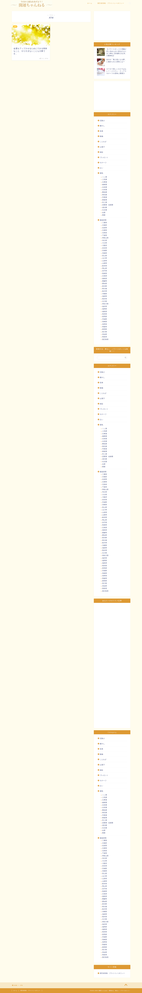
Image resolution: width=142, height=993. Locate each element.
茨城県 (104, 319)
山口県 (104, 258)
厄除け (102, 120)
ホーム (89, 3)
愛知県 (104, 283)
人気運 (104, 179)
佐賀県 (104, 228)
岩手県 (104, 271)
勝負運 (104, 192)
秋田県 (104, 314)
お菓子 (102, 147)
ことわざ (103, 141)
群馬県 (104, 316)
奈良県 (104, 248)
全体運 (104, 187)
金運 (103, 212)
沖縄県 (104, 294)
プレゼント (104, 157)
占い (101, 168)
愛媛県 (104, 281)
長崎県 (104, 321)
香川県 (104, 332)
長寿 (101, 131)
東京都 (104, 288)
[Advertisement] (112, 25)
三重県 (104, 222)
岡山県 (104, 268)
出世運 (104, 189)
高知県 (104, 334)
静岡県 (104, 329)
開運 (103, 215)
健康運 (104, 184)
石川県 (104, 301)
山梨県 (104, 263)
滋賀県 (104, 296)
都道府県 (103, 220)
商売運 (104, 195)
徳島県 (104, 278)
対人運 (104, 202)
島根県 (104, 273)
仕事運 (104, 182)
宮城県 (104, 250)
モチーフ (103, 162)
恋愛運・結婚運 (107, 205)
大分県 (104, 243)
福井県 (104, 306)
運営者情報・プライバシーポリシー (110, 3)
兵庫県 (104, 230)
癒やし (102, 126)
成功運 (104, 207)
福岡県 (104, 309)
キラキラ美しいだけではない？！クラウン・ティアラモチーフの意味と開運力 (116, 71)
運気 (101, 173)
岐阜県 (104, 266)
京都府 (104, 225)
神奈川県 (105, 304)
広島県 (104, 276)
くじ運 (104, 177)
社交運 (104, 210)
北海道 (104, 233)
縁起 (101, 152)
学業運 (104, 197)
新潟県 (104, 286)
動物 (101, 136)
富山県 (104, 255)
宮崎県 (104, 253)
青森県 (104, 326)
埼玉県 (104, 240)
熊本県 (104, 299)
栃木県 (104, 291)
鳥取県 (104, 337)
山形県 (104, 261)
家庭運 (104, 200)
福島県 (104, 311)
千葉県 (104, 235)
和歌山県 (105, 238)
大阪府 (104, 245)
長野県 (104, 324)
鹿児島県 (105, 339)
